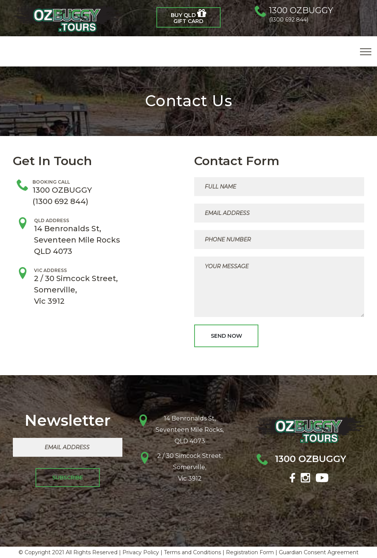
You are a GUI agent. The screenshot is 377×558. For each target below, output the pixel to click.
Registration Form (250, 552)
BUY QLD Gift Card (188, 16)
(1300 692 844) (288, 19)
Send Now (226, 335)
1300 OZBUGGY (301, 10)
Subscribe (67, 477)
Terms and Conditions (192, 552)
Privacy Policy (140, 552)
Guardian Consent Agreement (318, 552)
